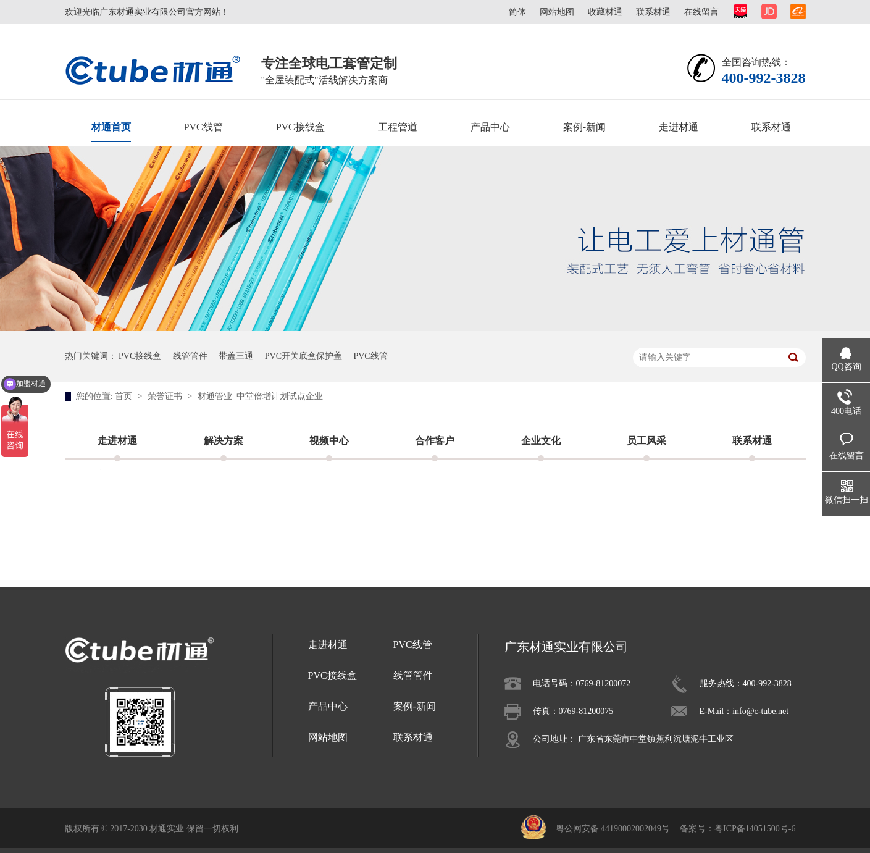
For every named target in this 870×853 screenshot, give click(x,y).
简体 (517, 12)
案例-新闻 (584, 127)
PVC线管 (203, 127)
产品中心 (490, 127)
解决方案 (223, 440)
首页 (125, 396)
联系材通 (653, 12)
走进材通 (678, 127)
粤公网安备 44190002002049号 (613, 828)
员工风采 (646, 440)
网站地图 (557, 12)
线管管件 (190, 356)
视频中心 (329, 440)
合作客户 (434, 440)
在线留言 (701, 12)
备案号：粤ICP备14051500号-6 (737, 828)
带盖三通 (236, 356)
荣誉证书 (166, 396)
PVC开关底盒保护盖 (303, 356)
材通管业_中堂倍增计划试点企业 (260, 396)
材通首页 (111, 127)
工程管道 (397, 127)
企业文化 (541, 440)
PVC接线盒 (300, 127)
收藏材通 (605, 12)
